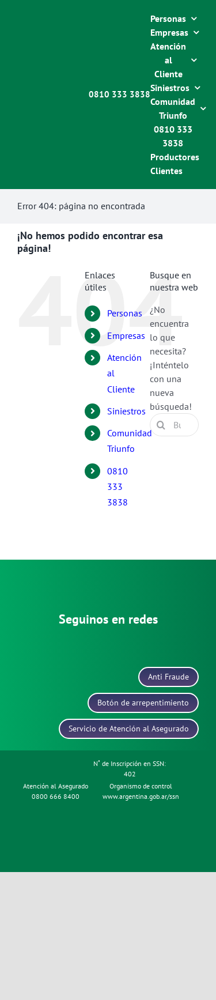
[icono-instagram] (62, 639)
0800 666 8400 (55, 796)
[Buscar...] (174, 424)
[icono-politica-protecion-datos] (57, 761)
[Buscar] (161, 424)
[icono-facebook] (85, 639)
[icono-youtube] (154, 639)
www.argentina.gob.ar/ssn (141, 796)
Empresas (126, 335)
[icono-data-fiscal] (158, 806)
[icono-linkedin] (108, 639)
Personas (124, 313)
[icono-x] (131, 639)
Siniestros (126, 411)
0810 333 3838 (119, 94)
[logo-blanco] (47, 91)
